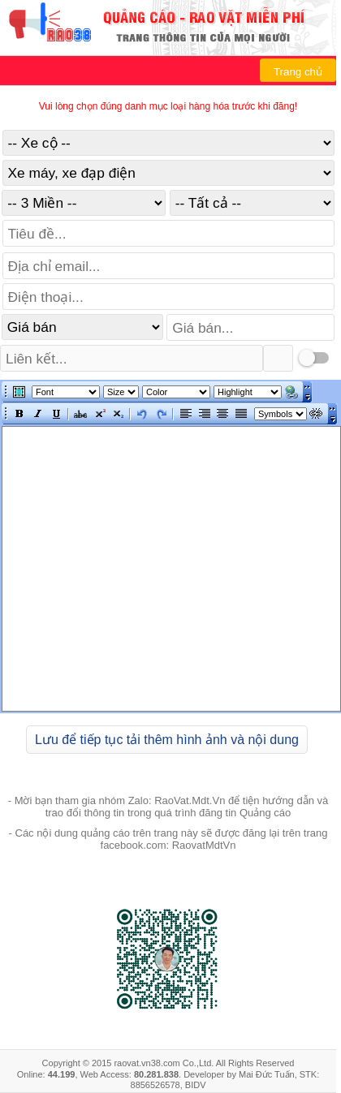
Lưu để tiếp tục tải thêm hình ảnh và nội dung (167, 740)
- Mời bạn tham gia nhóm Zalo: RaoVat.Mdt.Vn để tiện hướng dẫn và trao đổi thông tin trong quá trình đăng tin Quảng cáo (168, 806)
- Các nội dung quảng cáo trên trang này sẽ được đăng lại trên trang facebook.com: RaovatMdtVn (168, 839)
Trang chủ (298, 72)
